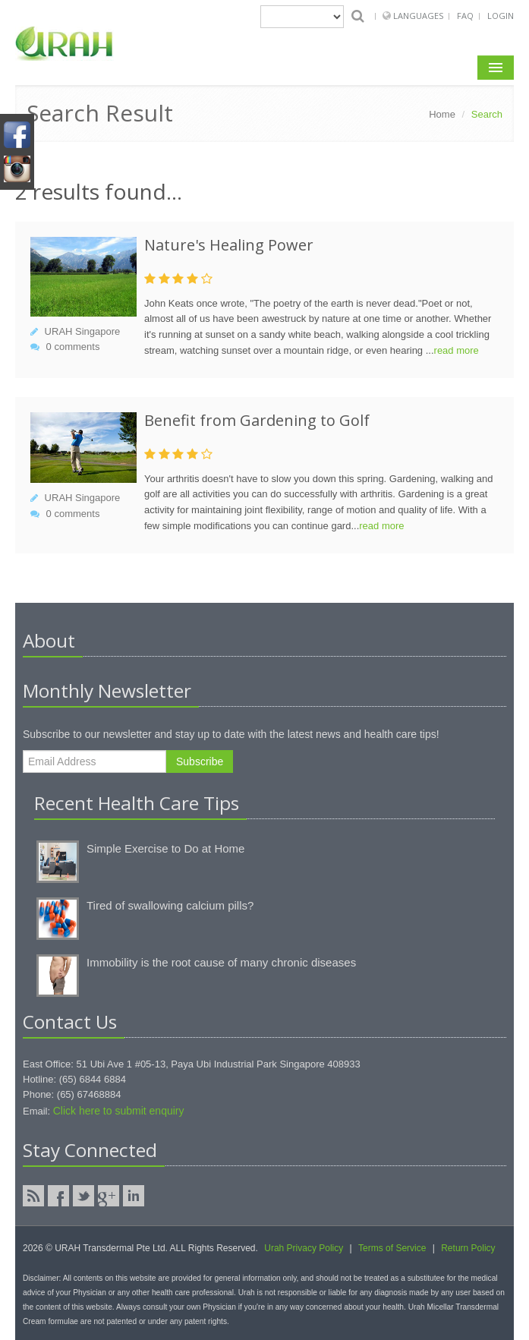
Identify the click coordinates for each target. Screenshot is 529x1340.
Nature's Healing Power (228, 245)
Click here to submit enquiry (118, 1111)
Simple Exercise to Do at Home (165, 848)
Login (500, 15)
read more (456, 350)
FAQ (465, 15)
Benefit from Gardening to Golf (257, 420)
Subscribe (199, 761)
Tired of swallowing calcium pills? (170, 905)
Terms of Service (392, 1248)
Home (442, 114)
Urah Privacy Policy (303, 1248)
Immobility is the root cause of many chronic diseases (221, 962)
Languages (419, 15)
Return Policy (468, 1248)
